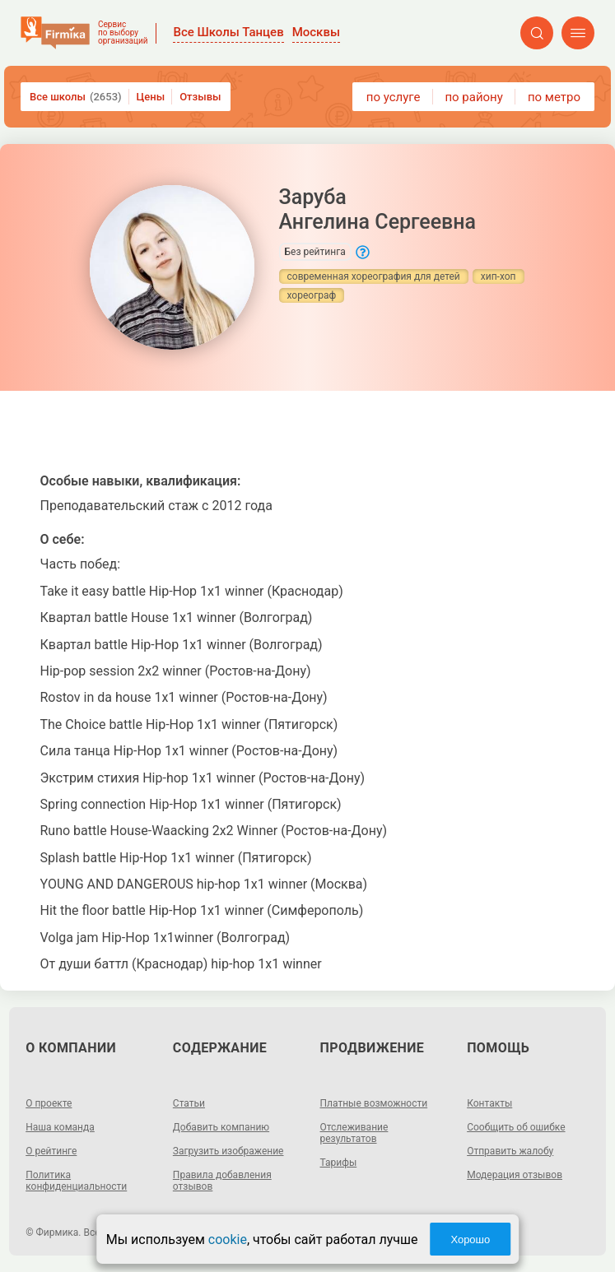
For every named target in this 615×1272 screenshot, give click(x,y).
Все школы (76, 97)
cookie (227, 1239)
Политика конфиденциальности (76, 1180)
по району (473, 97)
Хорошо (470, 1239)
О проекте (49, 1103)
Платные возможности (374, 1103)
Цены (151, 97)
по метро (554, 97)
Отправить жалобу (510, 1151)
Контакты (489, 1103)
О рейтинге (51, 1151)
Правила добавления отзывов (222, 1180)
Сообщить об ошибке (516, 1127)
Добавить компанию (221, 1127)
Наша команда (60, 1127)
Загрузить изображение (228, 1151)
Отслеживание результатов (354, 1132)
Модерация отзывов (514, 1175)
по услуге (393, 97)
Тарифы (338, 1162)
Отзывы (200, 97)
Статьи (189, 1103)
